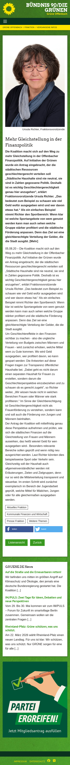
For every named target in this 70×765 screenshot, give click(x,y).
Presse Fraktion (15, 521)
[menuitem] (20, 760)
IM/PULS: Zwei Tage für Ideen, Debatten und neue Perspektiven (33, 599)
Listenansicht (16, 542)
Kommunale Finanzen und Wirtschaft (27, 514)
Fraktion (30, 27)
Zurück (37, 542)
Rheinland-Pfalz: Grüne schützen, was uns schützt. (31, 628)
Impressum (20, 761)
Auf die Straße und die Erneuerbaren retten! (33, 572)
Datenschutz (37, 761)
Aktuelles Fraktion (16, 507)
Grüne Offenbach (13, 27)
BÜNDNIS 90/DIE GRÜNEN (46, 7)
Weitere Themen (38, 521)
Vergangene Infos (47, 27)
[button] (19, 529)
